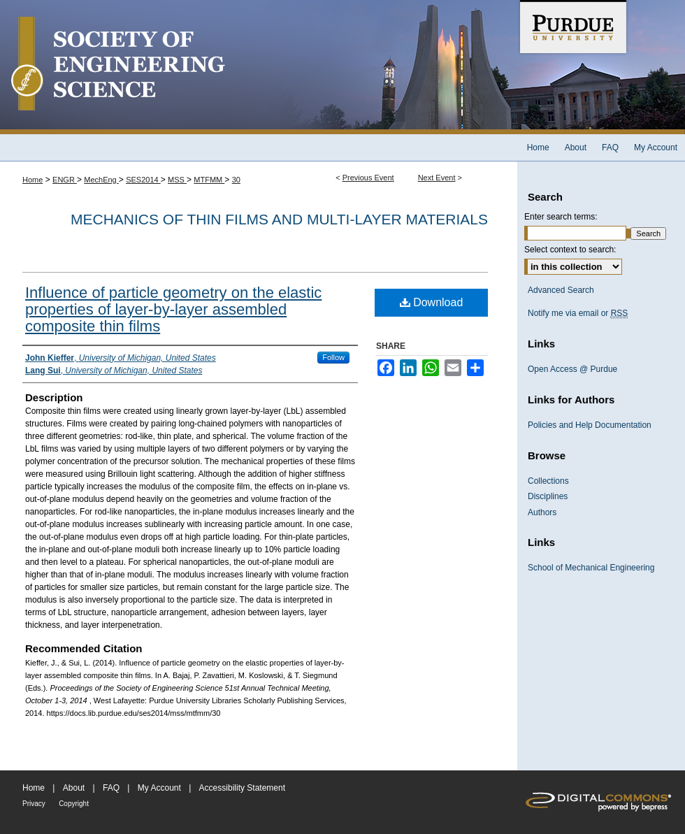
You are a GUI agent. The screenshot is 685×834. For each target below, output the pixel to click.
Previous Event (368, 177)
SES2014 (143, 179)
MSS (177, 179)
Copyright (74, 803)
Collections (548, 481)
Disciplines (548, 496)
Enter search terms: (561, 217)
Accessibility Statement (242, 788)
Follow (333, 357)
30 (236, 179)
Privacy (33, 803)
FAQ (111, 788)
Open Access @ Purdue (572, 369)
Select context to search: (570, 249)
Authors (542, 512)
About (74, 788)
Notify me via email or (578, 313)
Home (32, 179)
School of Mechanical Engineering (591, 568)
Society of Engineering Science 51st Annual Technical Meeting (258, 67)
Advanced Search (561, 290)
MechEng (101, 179)
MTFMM (209, 179)
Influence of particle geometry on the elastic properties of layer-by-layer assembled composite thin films (173, 309)
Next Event (437, 177)
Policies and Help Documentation (589, 425)
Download (431, 302)
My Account (159, 788)
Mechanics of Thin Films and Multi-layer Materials (279, 219)
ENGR (64, 179)
